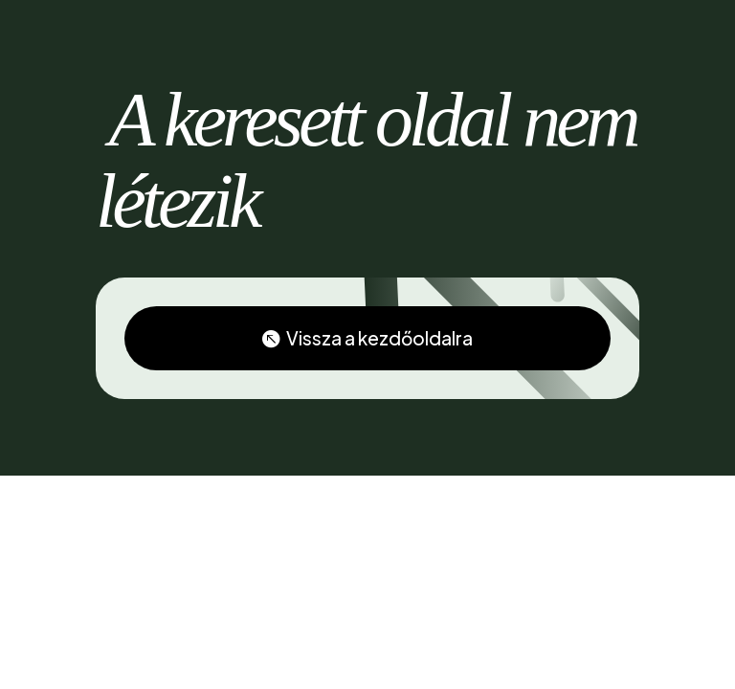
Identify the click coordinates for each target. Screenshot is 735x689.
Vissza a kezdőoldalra (379, 339)
